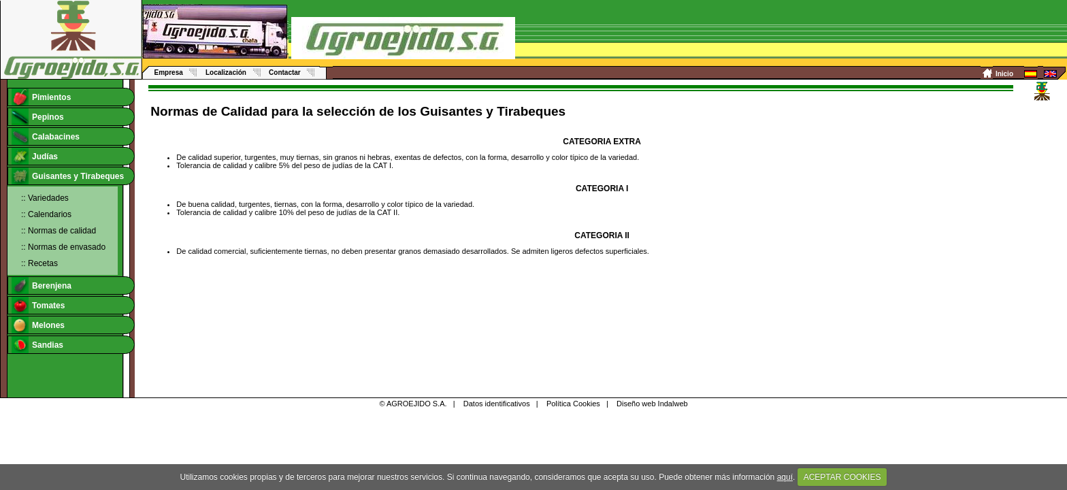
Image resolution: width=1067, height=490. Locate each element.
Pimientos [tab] (41, 96)
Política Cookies (573, 403)
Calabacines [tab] (46, 136)
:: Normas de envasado (63, 247)
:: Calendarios (46, 214)
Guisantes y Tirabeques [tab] (68, 175)
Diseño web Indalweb (652, 403)
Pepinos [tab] (38, 116)
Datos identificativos (496, 403)
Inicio (1004, 74)
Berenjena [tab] (41, 285)
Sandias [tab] (37, 344)
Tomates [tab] (38, 305)
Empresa (168, 72)
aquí (785, 477)
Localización (226, 72)
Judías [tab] (35, 156)
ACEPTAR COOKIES (842, 477)
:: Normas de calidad (58, 230)
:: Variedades (45, 198)
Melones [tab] (38, 324)
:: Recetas (39, 263)
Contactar (285, 72)
